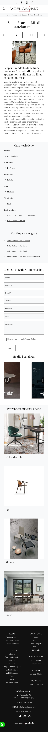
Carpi (9, 215)
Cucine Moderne (12, 640)
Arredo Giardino (36, 684)
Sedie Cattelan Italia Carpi (17, 251)
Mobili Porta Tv (12, 670)
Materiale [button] (8, 175)
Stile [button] (6, 186)
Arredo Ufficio (36, 674)
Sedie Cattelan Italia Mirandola (18, 241)
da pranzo (11, 168)
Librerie (12, 654)
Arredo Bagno (12, 682)
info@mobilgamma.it (27, 707)
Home (8, 15)
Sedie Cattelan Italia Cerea (17, 246)
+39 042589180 (25, 702)
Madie (11, 660)
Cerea (20, 215)
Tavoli (12, 676)
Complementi (36, 663)
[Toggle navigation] (44, 9)
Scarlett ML (38, 15)
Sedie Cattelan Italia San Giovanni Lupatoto (23, 256)
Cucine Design (12, 637)
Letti (36, 637)
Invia (9, 348)
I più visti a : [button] (10, 210)
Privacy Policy (30, 339)
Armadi (36, 647)
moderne (10, 192)
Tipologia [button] (8, 198)
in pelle (10, 180)
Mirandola (32, 215)
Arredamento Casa (19, 15)
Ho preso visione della (21, 339)
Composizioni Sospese (12, 667)
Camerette (36, 650)
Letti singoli (36, 643)
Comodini (36, 640)
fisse (9, 204)
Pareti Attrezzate (12, 657)
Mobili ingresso (12, 673)
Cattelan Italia (12, 156)
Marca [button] (7, 151)
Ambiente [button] (8, 163)
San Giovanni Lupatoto (16, 221)
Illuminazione (36, 660)
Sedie (30, 15)
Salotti (12, 663)
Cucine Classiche (12, 643)
